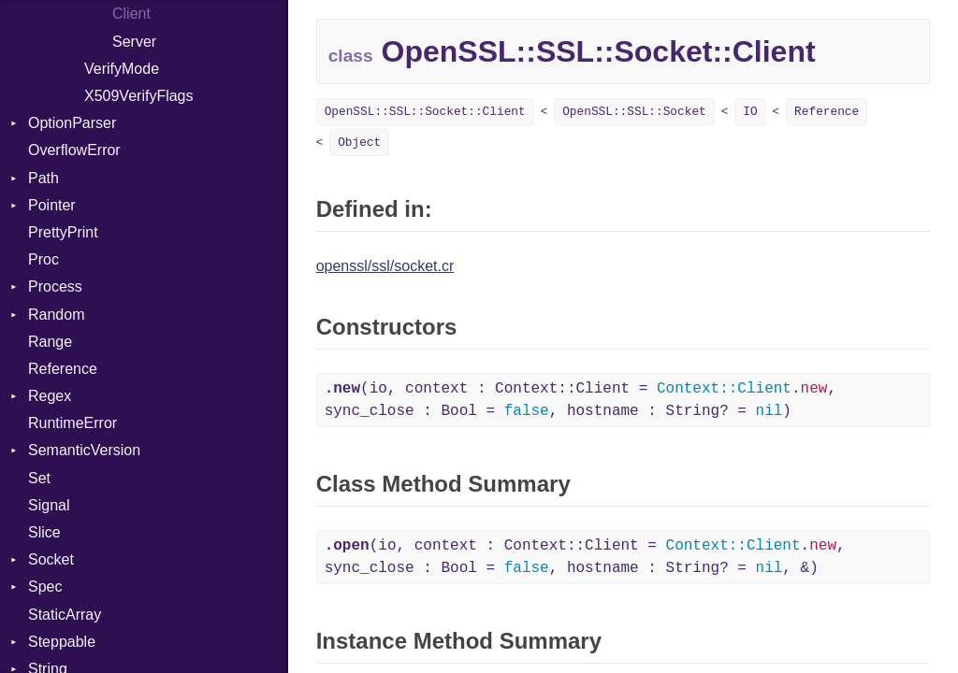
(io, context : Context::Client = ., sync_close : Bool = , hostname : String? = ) (580, 400)
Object (359, 143)
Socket (51, 559)
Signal (48, 505)
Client (131, 13)
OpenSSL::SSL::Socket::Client (425, 112)
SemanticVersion (84, 450)
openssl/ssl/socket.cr (385, 266)
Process (55, 286)
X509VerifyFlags (139, 96)
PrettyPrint (63, 232)
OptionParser (72, 123)
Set (39, 478)
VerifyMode (121, 69)
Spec (45, 586)
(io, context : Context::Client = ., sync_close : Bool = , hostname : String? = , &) (585, 557)
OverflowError (74, 150)
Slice (44, 532)
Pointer (52, 205)
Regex (49, 396)
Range (50, 342)
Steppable (61, 642)
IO (750, 112)
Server (134, 42)
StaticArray (64, 615)
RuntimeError (72, 423)
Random (56, 314)
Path (43, 178)
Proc (43, 259)
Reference (62, 369)
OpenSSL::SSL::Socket (634, 112)
